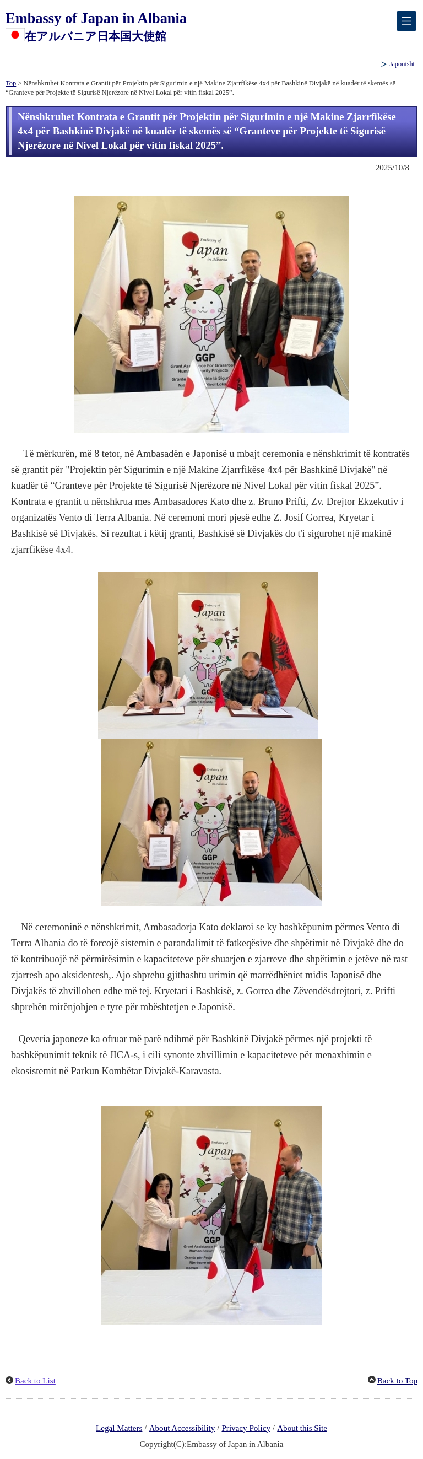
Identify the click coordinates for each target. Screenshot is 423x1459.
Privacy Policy (245, 1428)
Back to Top (397, 1380)
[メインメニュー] (406, 21)
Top (11, 83)
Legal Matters (119, 1428)
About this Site (302, 1428)
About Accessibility (182, 1428)
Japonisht (402, 64)
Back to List (35, 1380)
